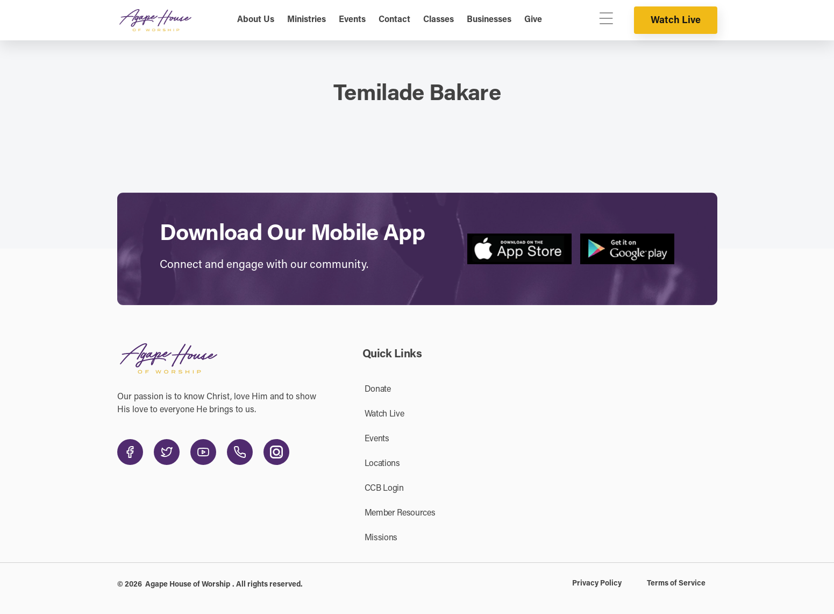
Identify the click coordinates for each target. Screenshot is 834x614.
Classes (438, 20)
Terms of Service (676, 584)
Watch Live (676, 21)
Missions (381, 538)
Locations (382, 464)
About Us (255, 20)
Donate (378, 389)
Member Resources (400, 513)
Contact (394, 20)
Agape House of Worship (187, 585)
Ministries (306, 20)
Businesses (489, 20)
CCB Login (384, 488)
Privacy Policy (597, 584)
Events (352, 20)
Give (533, 20)
